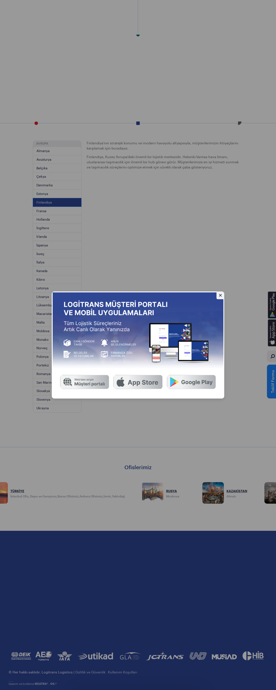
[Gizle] (220, 295)
